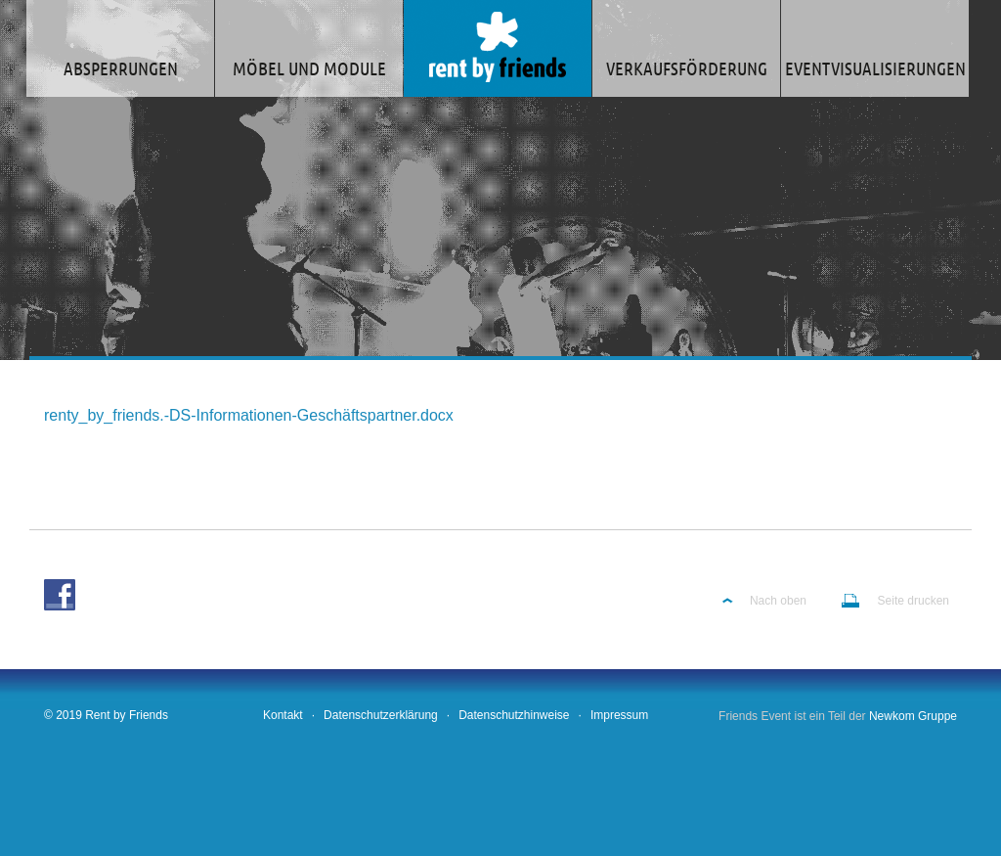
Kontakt (283, 715)
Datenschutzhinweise (513, 715)
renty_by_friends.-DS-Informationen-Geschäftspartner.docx (249, 415)
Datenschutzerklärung (381, 715)
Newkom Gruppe (913, 716)
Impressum (619, 715)
